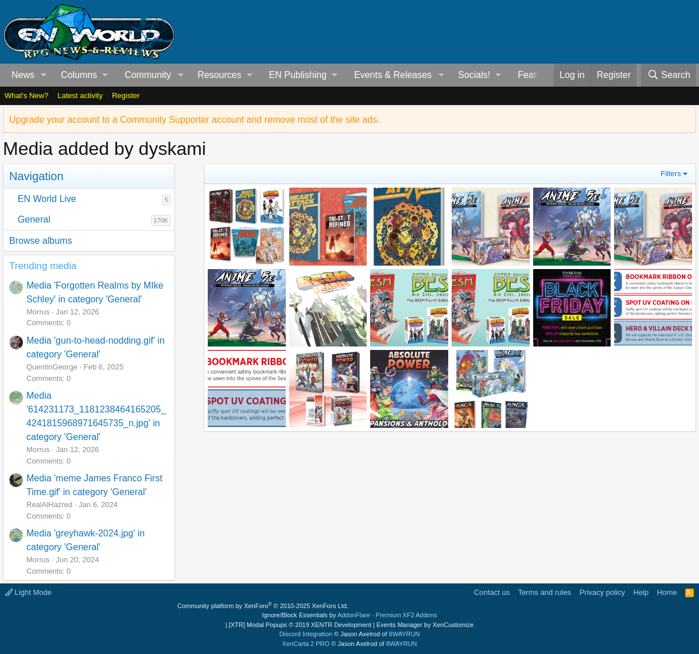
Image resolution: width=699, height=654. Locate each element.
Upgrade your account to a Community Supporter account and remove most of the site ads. (194, 119)
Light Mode (28, 592)
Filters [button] (671, 173)
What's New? (26, 95)
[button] (44, 75)
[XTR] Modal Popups (300, 624)
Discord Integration (305, 633)
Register (125, 95)
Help (641, 592)
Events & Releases (393, 75)
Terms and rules (544, 592)
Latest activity (80, 95)
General (34, 219)
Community (148, 75)
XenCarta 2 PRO (306, 643)
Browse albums (40, 241)
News (22, 75)
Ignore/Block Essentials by (349, 615)
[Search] (668, 75)
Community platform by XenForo (262, 605)
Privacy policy (602, 592)
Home (667, 592)
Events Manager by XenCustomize (424, 624)
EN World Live (47, 199)
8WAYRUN (404, 633)
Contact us (492, 592)
